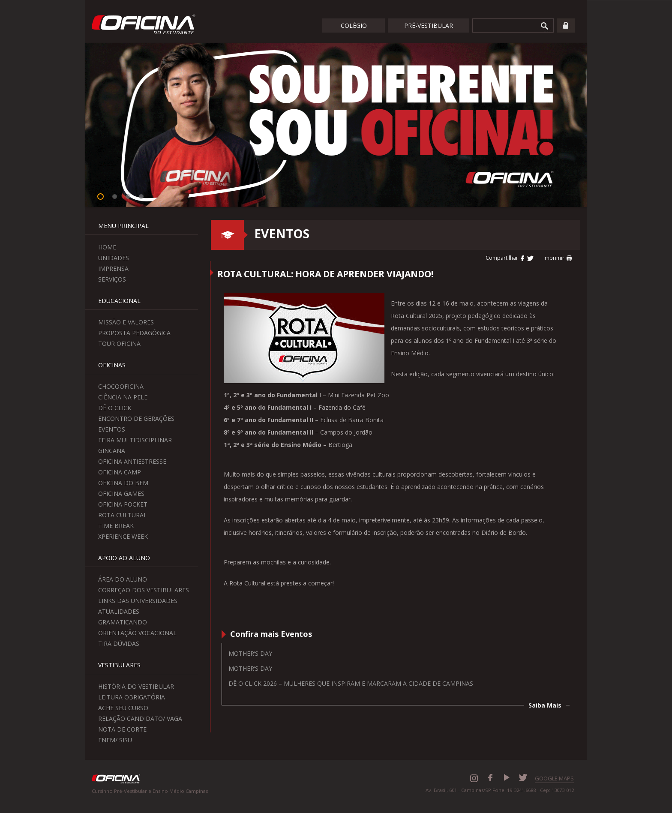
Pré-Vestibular (428, 25)
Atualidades (118, 611)
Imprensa (113, 268)
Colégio (354, 25)
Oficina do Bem (123, 483)
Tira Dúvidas (118, 643)
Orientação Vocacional (137, 633)
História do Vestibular (136, 686)
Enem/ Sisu (115, 740)
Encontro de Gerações (136, 418)
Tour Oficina (119, 343)
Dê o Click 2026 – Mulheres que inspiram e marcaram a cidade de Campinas (350, 683)
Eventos (111, 429)
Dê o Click (114, 408)
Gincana (111, 451)
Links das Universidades (137, 601)
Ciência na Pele (122, 397)
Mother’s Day (250, 653)
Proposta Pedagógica (134, 333)
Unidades (113, 258)
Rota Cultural (122, 515)
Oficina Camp (119, 472)
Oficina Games (121, 493)
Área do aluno (122, 579)
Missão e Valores (126, 322)
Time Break (116, 526)
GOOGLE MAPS (554, 778)
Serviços (112, 279)
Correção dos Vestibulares (143, 590)
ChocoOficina (121, 386)
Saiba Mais (544, 705)
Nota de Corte (122, 729)
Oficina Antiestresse (132, 461)
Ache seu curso (123, 708)
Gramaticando (122, 622)
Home (107, 247)
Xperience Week (123, 536)
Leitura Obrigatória (131, 697)
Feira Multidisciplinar (135, 440)
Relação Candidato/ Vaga (140, 718)
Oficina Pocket (122, 504)
